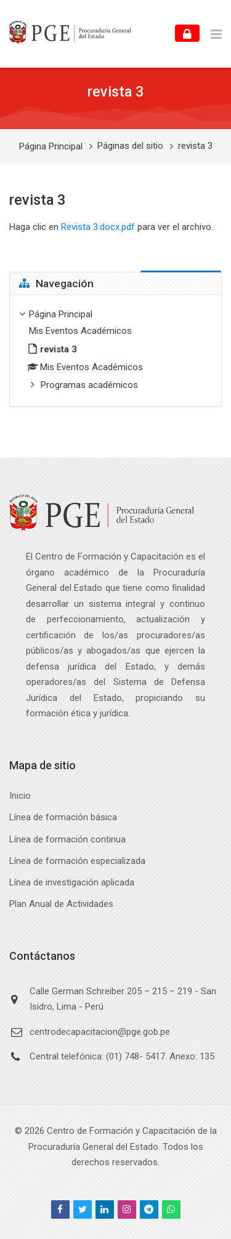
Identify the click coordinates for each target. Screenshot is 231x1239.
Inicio (20, 795)
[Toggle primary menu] (216, 34)
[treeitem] (115, 351)
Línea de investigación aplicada (71, 882)
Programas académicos (89, 384)
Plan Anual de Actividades (61, 903)
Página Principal (51, 146)
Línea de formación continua (67, 839)
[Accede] (187, 33)
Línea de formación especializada (77, 860)
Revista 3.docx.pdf (98, 226)
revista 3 (195, 146)
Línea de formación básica (63, 817)
